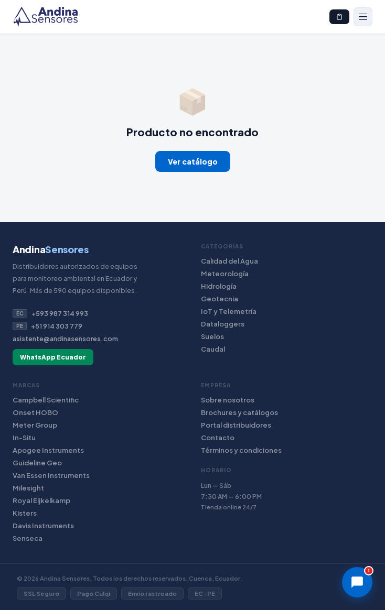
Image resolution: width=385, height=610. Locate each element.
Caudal (213, 349)
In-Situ (24, 437)
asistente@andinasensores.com (65, 338)
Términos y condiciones (241, 450)
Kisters (25, 513)
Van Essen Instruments (51, 475)
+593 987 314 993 (50, 313)
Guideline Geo (37, 463)
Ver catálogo (193, 161)
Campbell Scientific (46, 400)
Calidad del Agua (229, 261)
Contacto (217, 437)
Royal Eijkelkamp (41, 500)
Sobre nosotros (227, 400)
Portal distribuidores (236, 425)
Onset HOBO (35, 412)
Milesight (28, 488)
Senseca (27, 538)
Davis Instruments (43, 525)
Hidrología (219, 286)
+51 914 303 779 (47, 326)
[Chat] (357, 582)
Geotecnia (219, 299)
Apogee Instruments (48, 450)
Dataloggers (222, 324)
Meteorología (225, 273)
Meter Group (35, 425)
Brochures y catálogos (239, 412)
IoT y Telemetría (228, 311)
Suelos (212, 336)
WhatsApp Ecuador (53, 357)
